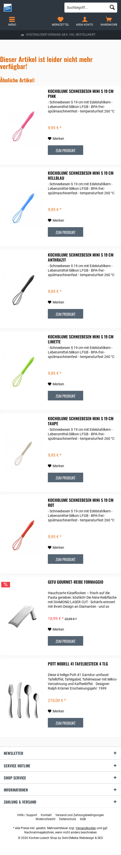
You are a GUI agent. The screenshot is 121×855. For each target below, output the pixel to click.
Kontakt (46, 815)
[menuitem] (109, 21)
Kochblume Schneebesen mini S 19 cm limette (80, 339)
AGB (83, 819)
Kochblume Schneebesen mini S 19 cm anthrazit (80, 257)
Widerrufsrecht (45, 819)
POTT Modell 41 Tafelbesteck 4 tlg (78, 664)
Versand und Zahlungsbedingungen (79, 815)
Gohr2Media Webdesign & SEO (82, 838)
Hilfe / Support (27, 815)
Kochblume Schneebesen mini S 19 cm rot (80, 503)
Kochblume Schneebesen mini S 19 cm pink (80, 94)
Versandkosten (86, 828)
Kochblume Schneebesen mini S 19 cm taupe (80, 421)
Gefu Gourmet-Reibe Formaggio (75, 582)
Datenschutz (67, 819)
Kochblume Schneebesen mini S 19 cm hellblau (80, 175)
